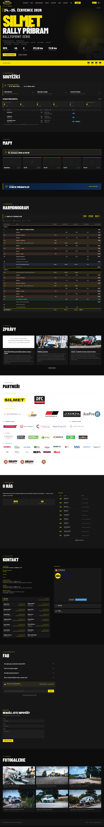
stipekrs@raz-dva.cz (45, 632)
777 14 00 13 (47, 599)
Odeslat (51, 691)
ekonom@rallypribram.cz (44, 611)
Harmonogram (39, 2)
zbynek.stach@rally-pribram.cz (19, 626)
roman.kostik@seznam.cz (20, 616)
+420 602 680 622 (21, 615)
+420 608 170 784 (46, 615)
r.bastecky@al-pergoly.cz (20, 611)
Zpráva (4, 729)
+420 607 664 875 (45, 630)
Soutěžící (25, 2)
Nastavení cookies (97, 823)
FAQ (71, 2)
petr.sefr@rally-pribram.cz (44, 600)
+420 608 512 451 (46, 620)
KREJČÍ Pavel (10, 118)
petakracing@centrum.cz (44, 616)
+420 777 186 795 (46, 610)
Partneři (53, 2)
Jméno (4, 719)
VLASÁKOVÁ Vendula (12, 121)
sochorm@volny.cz (45, 621)
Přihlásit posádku (11, 55)
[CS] (94, 3)
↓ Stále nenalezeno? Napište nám (29, 696)
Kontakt (65, 2)
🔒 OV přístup (51, 684)
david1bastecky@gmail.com (43, 606)
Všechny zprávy (52, 368)
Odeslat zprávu (9, 741)
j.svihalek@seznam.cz (21, 636)
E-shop (78, 2)
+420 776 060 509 (22, 635)
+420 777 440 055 (22, 630)
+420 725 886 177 (46, 625)
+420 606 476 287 (22, 620)
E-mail (4, 724)
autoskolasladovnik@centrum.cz (19, 621)
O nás (59, 2)
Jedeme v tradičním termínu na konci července (83, 352)
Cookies (91, 823)
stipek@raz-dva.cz (21, 606)
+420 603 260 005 (21, 625)
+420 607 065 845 (22, 610)
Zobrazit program (27, 55)
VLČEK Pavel (10, 112)
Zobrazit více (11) (79, 540)
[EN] (99, 3)
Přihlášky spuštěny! (43, 352)
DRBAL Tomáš (10, 122)
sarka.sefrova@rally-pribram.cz (19, 632)
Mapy (31, 2)
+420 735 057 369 (46, 604)
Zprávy (47, 2)
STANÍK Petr (10, 116)
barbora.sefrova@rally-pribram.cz (42, 626)
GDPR (87, 823)
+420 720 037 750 (22, 604)
